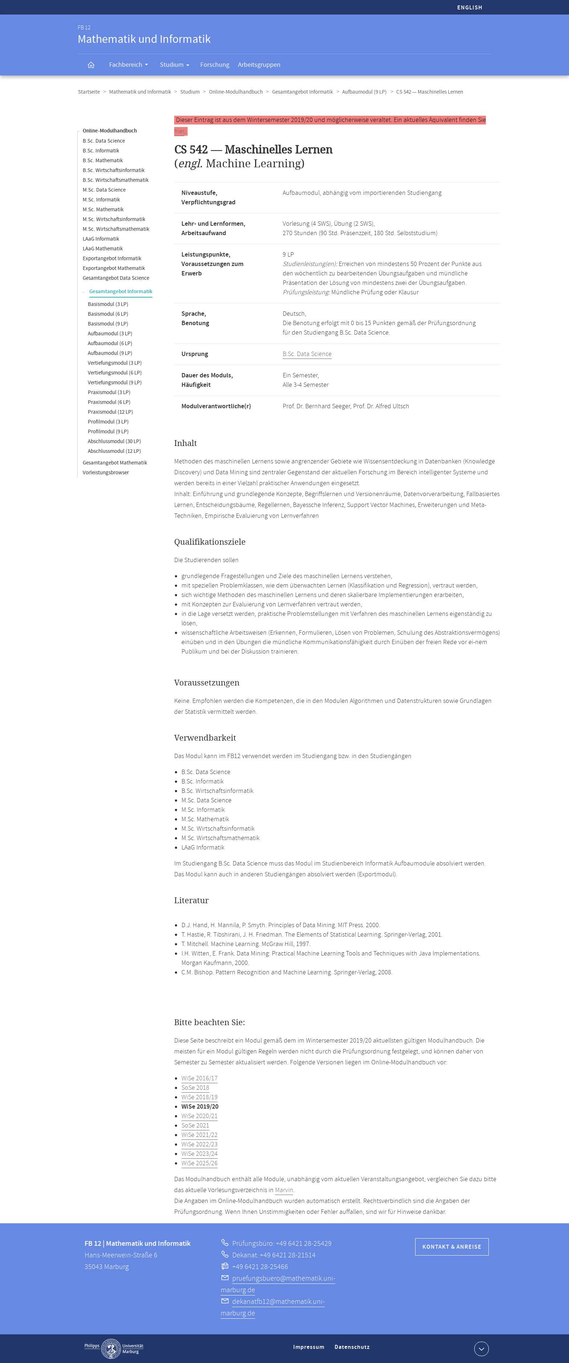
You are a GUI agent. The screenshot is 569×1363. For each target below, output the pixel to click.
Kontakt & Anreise (452, 1247)
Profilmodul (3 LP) (108, 421)
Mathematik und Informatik (139, 92)
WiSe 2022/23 (199, 1144)
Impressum (309, 1350)
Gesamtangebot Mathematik (115, 462)
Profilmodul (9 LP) (108, 431)
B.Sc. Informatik (101, 150)
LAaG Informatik (101, 238)
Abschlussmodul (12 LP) (114, 450)
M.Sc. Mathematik (103, 209)
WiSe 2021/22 (199, 1134)
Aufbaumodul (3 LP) (110, 333)
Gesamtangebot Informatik (299, 92)
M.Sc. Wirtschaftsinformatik (114, 219)
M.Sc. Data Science (104, 189)
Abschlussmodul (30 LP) (114, 441)
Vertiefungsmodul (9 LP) (115, 382)
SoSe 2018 (195, 1087)
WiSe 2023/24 (199, 1153)
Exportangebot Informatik (112, 258)
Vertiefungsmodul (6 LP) (115, 372)
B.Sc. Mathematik (103, 160)
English (470, 8)
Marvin (284, 1190)
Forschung (214, 65)
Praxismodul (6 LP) (109, 401)
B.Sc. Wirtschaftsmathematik (115, 179)
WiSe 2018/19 (199, 1097)
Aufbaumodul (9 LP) (360, 92)
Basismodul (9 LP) (108, 323)
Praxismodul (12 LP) (110, 411)
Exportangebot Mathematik (114, 268)
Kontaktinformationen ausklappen (480, 1348)
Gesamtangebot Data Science (116, 277)
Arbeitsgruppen (259, 65)
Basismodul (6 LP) (108, 313)
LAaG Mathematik (103, 248)
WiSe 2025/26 (199, 1163)
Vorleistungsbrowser (106, 472)
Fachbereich (131, 66)
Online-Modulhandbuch (233, 92)
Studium (177, 66)
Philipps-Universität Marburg (114, 1348)
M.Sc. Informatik (101, 199)
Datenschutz (353, 1350)
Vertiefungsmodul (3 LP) (115, 362)
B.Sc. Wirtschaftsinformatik (113, 170)
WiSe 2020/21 (199, 1116)
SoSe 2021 (195, 1125)
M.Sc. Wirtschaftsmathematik (116, 228)
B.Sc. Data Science (104, 140)
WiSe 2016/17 (199, 1078)
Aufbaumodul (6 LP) (110, 343)
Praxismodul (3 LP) (109, 392)
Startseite (88, 92)
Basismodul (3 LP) (108, 303)
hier (179, 131)
